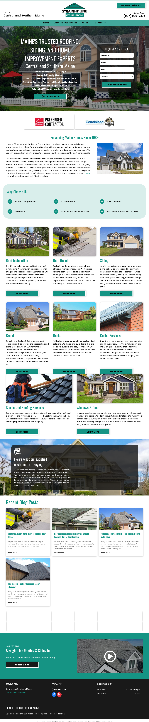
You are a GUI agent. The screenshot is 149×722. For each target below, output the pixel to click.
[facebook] (54, 695)
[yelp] (59, 695)
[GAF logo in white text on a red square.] (63, 626)
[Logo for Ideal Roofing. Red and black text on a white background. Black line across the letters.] (40, 626)
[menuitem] (46, 22)
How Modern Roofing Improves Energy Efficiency (24, 585)
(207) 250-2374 (135, 16)
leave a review (23, 482)
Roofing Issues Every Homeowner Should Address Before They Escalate (71, 535)
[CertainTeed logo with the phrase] (100, 121)
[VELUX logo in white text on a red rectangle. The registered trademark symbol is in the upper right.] (18, 616)
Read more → (13, 553)
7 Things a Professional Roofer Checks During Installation (120, 535)
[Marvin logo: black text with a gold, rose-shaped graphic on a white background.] (109, 616)
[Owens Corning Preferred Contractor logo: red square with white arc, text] (49, 121)
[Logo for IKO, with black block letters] (18, 626)
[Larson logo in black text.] (131, 616)
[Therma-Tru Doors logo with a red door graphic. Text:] (40, 616)
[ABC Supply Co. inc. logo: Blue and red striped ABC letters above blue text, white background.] (131, 626)
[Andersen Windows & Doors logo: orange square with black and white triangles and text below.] (109, 626)
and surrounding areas (16, 692)
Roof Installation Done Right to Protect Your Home (27, 535)
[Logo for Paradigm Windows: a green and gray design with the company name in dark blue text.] (63, 616)
